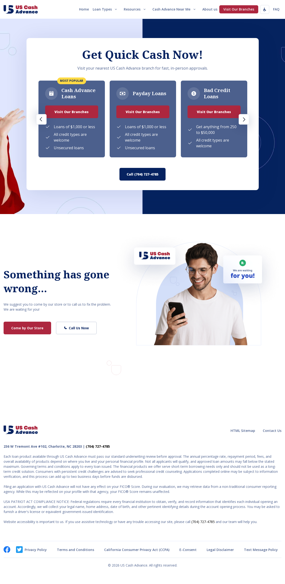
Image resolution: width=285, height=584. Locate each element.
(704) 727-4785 (98, 446)
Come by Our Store (27, 328)
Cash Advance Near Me (175, 9)
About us (209, 9)
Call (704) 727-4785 (142, 174)
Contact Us (272, 430)
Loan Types (106, 9)
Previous (41, 119)
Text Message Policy (261, 549)
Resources (136, 9)
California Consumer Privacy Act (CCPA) (136, 549)
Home (84, 9)
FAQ (276, 9)
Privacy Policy (36, 549)
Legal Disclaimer (220, 549)
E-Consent (188, 549)
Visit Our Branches (238, 9)
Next (244, 119)
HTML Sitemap (243, 430)
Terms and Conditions (75, 549)
